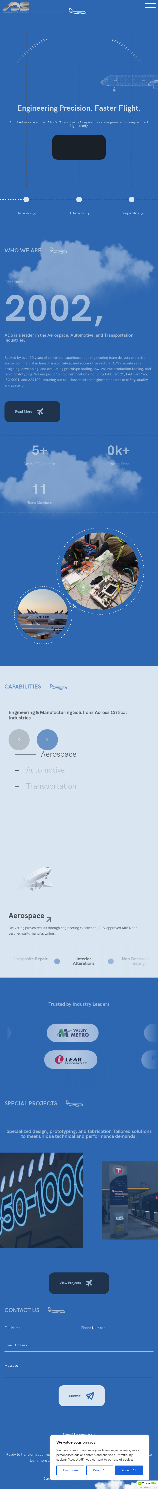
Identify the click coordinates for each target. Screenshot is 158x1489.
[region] (99, 1457)
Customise (70, 1470)
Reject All (99, 1470)
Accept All (129, 1470)
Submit (81, 1396)
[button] (147, 1485)
